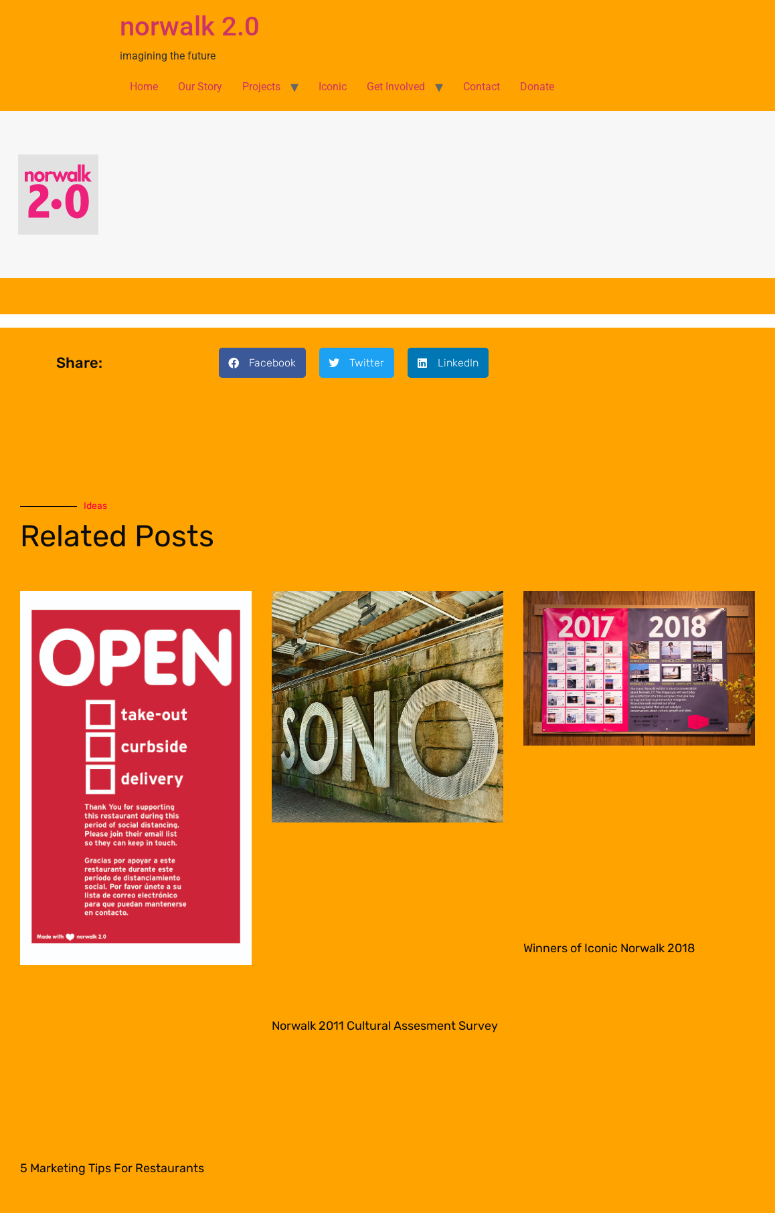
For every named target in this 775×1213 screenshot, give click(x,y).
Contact (481, 86)
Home (144, 86)
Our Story (200, 86)
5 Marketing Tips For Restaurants (112, 1168)
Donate (537, 86)
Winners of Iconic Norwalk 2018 (609, 948)
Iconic (333, 86)
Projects (261, 86)
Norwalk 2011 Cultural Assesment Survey (385, 1025)
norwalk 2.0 (190, 26)
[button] (262, 363)
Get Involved (396, 86)
